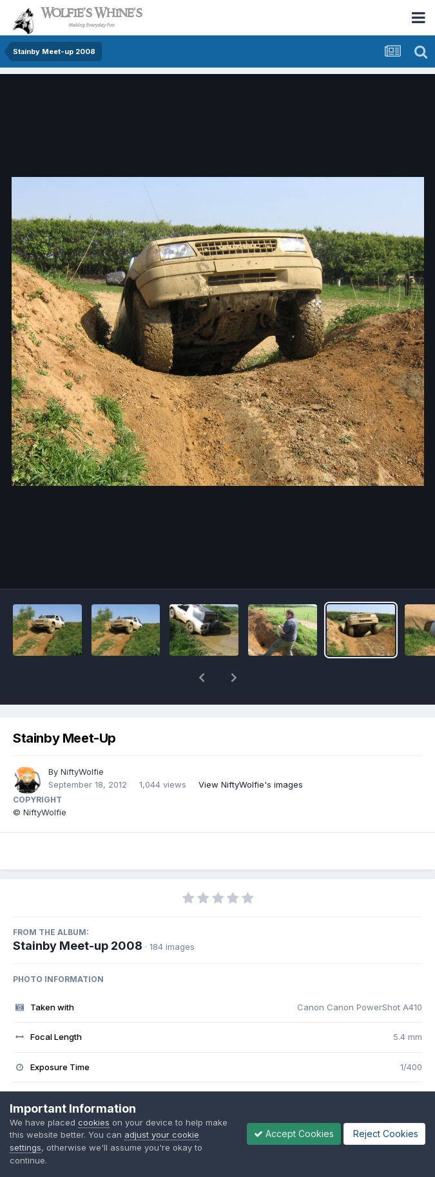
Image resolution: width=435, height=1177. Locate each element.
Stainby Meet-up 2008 (77, 945)
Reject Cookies (384, 1133)
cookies (94, 1122)
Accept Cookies (294, 1133)
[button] (202, 677)
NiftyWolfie (82, 771)
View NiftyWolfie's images (250, 784)
